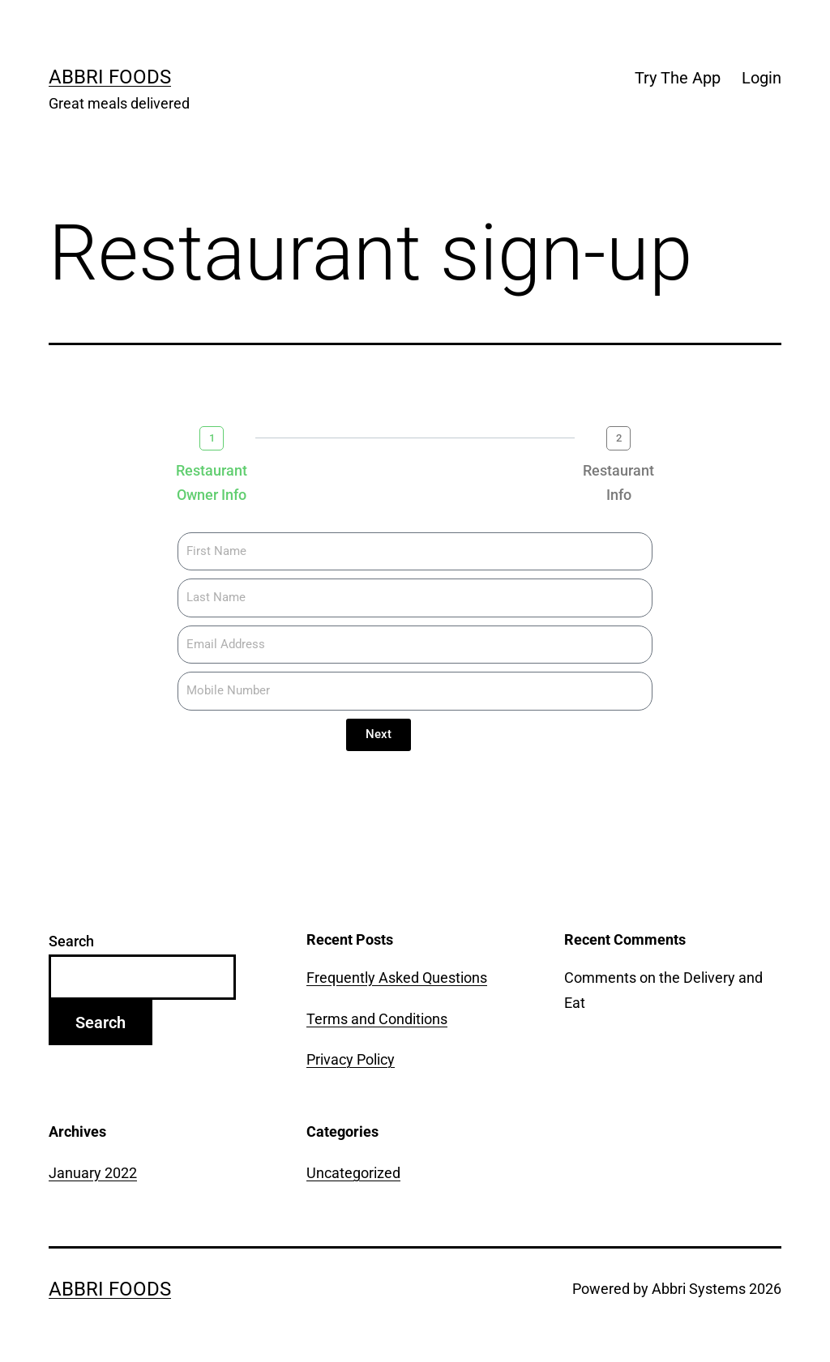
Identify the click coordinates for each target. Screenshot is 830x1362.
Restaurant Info (618, 483)
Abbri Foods (110, 77)
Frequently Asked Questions (396, 977)
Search (71, 941)
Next (378, 734)
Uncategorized (353, 1172)
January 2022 (93, 1172)
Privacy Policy (350, 1059)
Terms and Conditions (376, 1018)
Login (761, 78)
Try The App (678, 78)
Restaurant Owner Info (211, 483)
